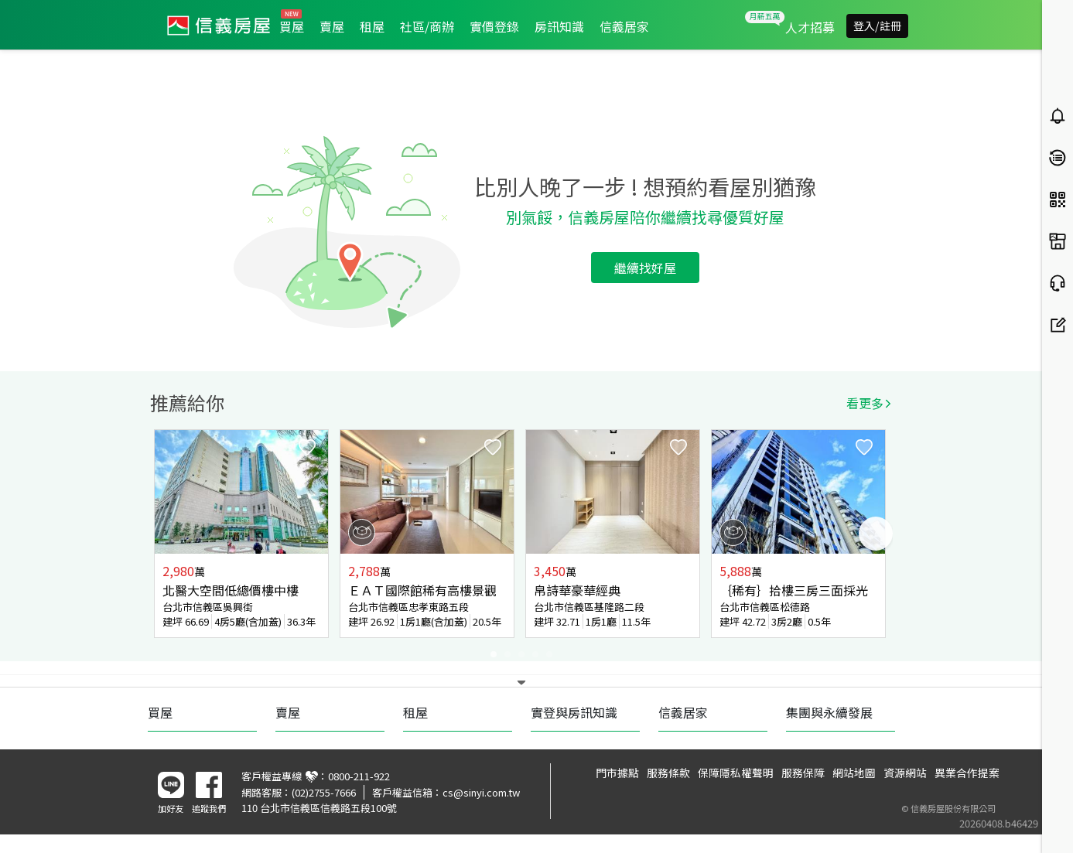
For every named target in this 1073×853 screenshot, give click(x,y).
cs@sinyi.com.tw (481, 792)
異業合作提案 (967, 772)
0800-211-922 (359, 776)
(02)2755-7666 (324, 792)
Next (876, 534)
